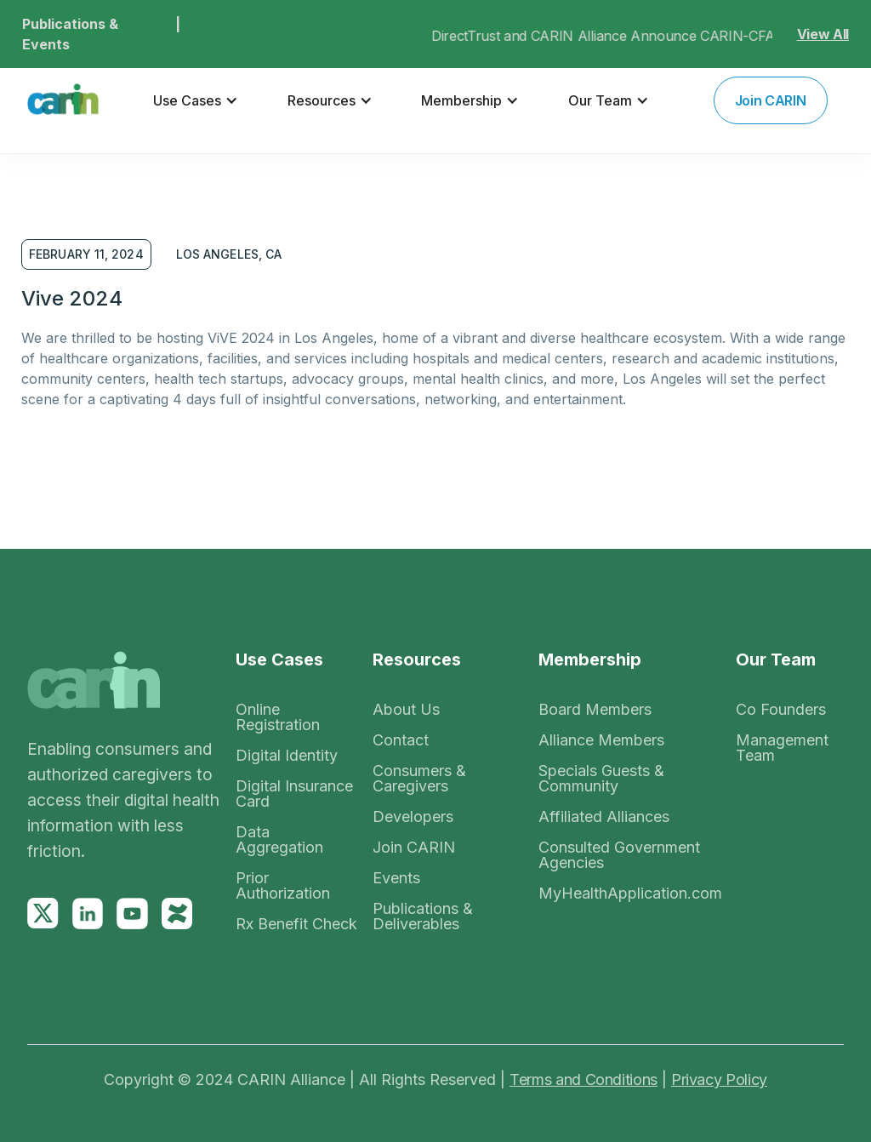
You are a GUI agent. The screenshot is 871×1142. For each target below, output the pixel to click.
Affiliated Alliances (603, 817)
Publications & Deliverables (423, 916)
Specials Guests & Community (601, 778)
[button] (195, 100)
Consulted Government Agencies (619, 855)
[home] (63, 100)
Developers (413, 817)
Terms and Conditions (584, 1079)
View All (823, 34)
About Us (406, 709)
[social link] (43, 913)
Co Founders (781, 709)
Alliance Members (601, 740)
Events (396, 878)
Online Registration (278, 717)
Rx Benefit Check (296, 924)
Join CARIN (414, 847)
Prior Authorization (283, 886)
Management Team (782, 748)
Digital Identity (287, 755)
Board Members (595, 709)
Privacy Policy (719, 1079)
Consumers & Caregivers (419, 778)
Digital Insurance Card (294, 794)
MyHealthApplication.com (630, 893)
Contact (401, 740)
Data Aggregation (279, 840)
